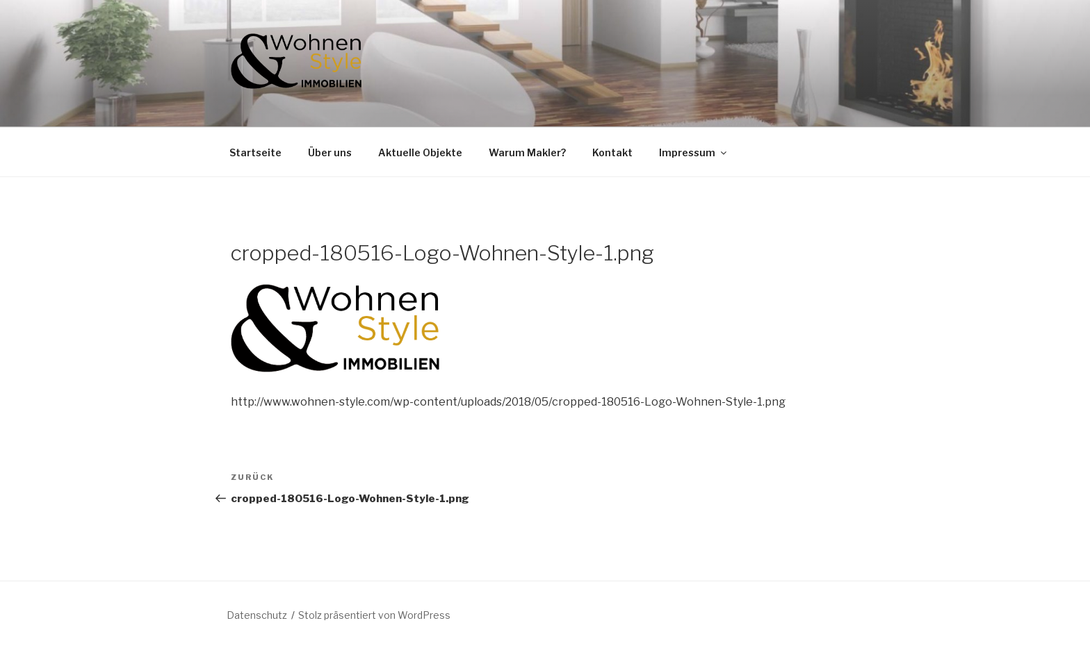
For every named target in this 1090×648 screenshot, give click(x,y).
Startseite (255, 152)
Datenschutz (257, 615)
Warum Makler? (527, 152)
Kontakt (612, 152)
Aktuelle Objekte (420, 152)
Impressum (694, 152)
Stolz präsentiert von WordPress (374, 615)
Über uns (330, 152)
